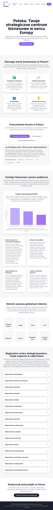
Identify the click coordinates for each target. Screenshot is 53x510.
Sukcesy (32, 4)
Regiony (38, 4)
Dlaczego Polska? (14, 4)
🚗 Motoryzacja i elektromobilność (19, 136)
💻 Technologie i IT (37, 136)
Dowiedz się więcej (26, 44)
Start (10, 4)
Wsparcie (26, 4)
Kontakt (43, 4)
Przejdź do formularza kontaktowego (26, 495)
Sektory (20, 4)
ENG (49, 4)
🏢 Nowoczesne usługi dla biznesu (26, 140)
